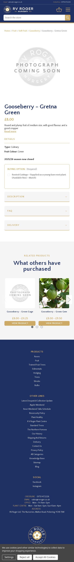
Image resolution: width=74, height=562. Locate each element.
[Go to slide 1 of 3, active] (32, 327)
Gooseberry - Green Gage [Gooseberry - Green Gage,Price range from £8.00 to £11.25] (20, 311)
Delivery (13, 225)
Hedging (37, 373)
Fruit (37, 361)
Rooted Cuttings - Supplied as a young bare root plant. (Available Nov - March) (39, 176)
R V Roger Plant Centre (37, 421)
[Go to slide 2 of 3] (37, 327)
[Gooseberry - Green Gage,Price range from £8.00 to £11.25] (20, 293)
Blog (37, 467)
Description (15, 196)
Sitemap (37, 462)
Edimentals (37, 369)
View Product (20, 323)
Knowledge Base (37, 458)
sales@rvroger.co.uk (15, 2)
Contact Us (37, 446)
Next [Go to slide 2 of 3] (69, 299)
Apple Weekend (37, 405)
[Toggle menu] (66, 9)
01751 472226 (65, 2)
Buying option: (22, 169)
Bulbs (37, 385)
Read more (10, 131)
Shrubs (37, 381)
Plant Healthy (37, 417)
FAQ (9, 211)
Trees (37, 377)
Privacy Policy (37, 450)
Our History (37, 434)
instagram (37, 486)
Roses (37, 356)
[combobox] (34, 18)
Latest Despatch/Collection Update (37, 401)
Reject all (25, 557)
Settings (9, 557)
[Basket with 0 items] (59, 9)
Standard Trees (37, 425)
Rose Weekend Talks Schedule (37, 409)
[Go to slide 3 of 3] (42, 327)
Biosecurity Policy (37, 413)
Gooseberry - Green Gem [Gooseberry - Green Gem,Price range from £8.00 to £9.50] (54, 311)
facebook (37, 482)
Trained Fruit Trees (37, 365)
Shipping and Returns (37, 438)
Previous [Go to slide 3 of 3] (5, 299)
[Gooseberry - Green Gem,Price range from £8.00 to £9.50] (54, 293)
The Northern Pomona (37, 429)
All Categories (37, 454)
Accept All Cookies (45, 557)
